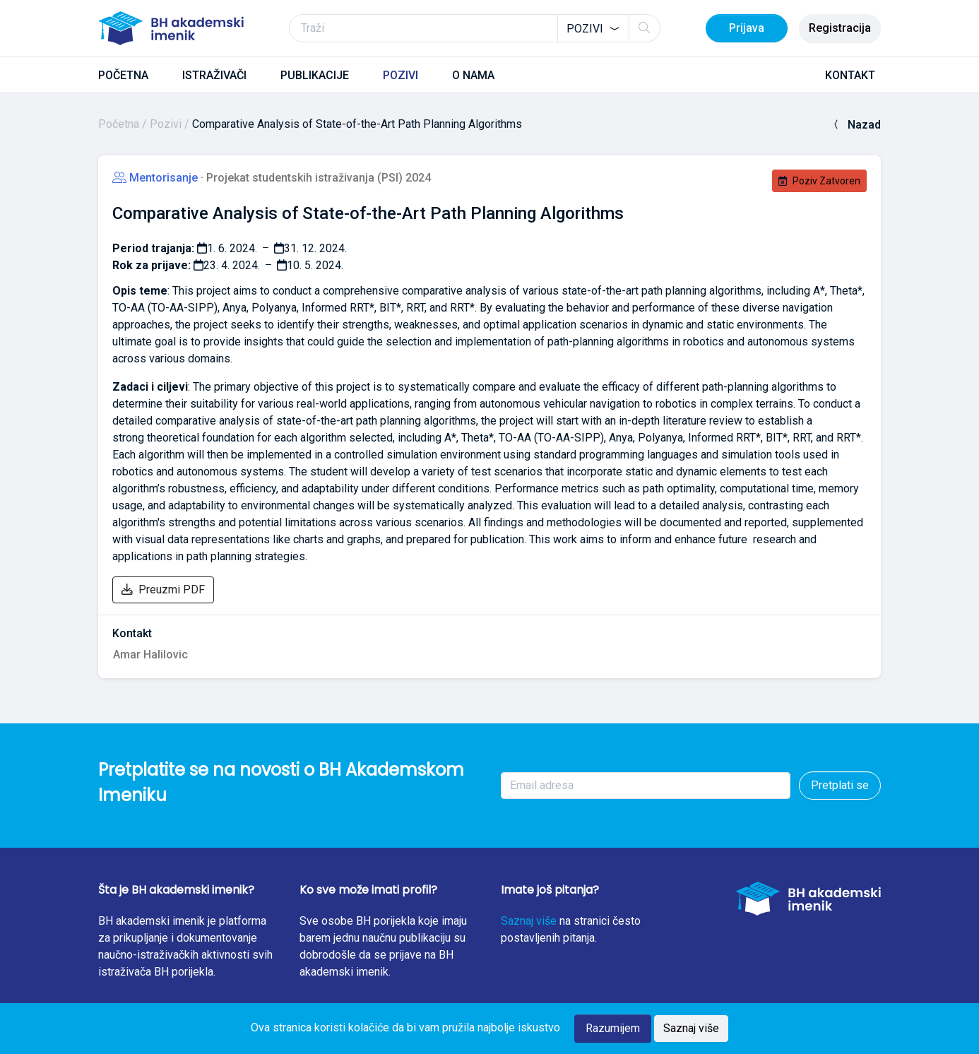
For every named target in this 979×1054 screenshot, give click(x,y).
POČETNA (123, 75)
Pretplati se (840, 785)
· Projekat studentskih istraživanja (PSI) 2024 (316, 177)
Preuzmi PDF (163, 589)
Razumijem (613, 1028)
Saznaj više (529, 921)
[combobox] (593, 28)
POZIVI (400, 75)
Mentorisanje (156, 177)
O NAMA (473, 75)
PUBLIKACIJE (314, 75)
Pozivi (166, 124)
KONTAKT (850, 75)
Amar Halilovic (150, 654)
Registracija (840, 28)
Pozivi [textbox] (584, 28)
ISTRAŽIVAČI (214, 75)
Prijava (746, 28)
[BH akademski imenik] (171, 28)
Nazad (856, 124)
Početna (118, 124)
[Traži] (474, 28)
